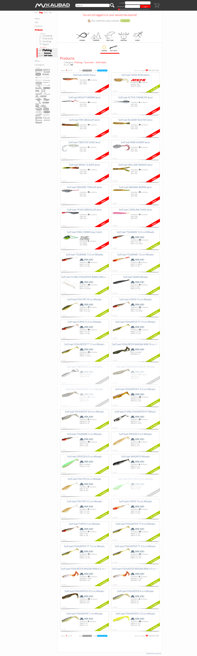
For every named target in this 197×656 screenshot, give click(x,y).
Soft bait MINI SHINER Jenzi (135, 142)
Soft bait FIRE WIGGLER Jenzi (84, 119)
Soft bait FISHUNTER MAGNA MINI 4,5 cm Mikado (138, 568)
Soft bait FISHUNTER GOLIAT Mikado (135, 366)
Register (132, 9)
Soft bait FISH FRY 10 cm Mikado (84, 299)
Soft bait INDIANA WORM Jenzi (135, 187)
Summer (45, 53)
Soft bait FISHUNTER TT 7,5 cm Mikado (84, 546)
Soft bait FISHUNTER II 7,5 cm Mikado (135, 613)
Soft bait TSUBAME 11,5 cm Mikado (84, 254)
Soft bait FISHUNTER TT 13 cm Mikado (135, 321)
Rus (45, 12)
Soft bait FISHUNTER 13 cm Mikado (84, 389)
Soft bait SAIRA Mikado (135, 276)
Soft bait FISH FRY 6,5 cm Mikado (135, 478)
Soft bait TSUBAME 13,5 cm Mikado (135, 232)
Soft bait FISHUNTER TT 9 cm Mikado (135, 523)
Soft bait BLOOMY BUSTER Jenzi (135, 119)
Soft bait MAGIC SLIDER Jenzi (84, 164)
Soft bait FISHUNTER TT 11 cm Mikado (84, 344)
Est (36, 12)
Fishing (45, 50)
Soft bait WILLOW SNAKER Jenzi (135, 164)
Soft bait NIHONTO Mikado (135, 456)
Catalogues (39, 65)
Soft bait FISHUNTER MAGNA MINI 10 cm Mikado (138, 344)
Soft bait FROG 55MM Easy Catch (84, 232)
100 (150, 70)
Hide (85, 70)
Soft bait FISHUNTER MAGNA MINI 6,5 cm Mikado (87, 568)
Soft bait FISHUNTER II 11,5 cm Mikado (135, 389)
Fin (50, 12)
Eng (41, 12)
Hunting (45, 41)
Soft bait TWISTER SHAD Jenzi (84, 142)
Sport (44, 44)
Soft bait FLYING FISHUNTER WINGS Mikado (84, 276)
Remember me (123, 9)
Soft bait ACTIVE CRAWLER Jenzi (135, 97)
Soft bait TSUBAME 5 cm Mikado (84, 434)
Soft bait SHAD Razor (84, 74)
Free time (46, 38)
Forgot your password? (143, 9)
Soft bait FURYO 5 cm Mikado (84, 523)
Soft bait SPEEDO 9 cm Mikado (135, 434)
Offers (37, 61)
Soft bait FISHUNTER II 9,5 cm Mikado (84, 591)
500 (157, 70)
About (37, 18)
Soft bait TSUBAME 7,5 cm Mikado (135, 254)
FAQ (36, 22)
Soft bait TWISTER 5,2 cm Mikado (84, 366)
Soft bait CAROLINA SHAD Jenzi (135, 209)
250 (153, 70)
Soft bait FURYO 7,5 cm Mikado (135, 501)
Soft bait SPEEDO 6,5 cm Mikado (84, 456)
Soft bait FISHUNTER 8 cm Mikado (135, 591)
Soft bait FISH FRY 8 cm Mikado (84, 478)
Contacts (38, 26)
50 (147, 70)
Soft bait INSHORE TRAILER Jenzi (84, 187)
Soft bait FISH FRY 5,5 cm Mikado (84, 501)
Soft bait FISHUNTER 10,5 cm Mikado (84, 411)
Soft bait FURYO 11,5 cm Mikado (84, 321)
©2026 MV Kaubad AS (153, 653)
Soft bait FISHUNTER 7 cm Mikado (84, 613)
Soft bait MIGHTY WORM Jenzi (84, 97)
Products (39, 30)
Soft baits (46, 55)
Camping (45, 35)
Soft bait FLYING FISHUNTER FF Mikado (135, 411)
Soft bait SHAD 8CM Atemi (135, 74)
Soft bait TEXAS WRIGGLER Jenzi (84, 209)
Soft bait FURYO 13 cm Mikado (135, 299)
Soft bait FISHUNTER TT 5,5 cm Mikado (135, 546)
